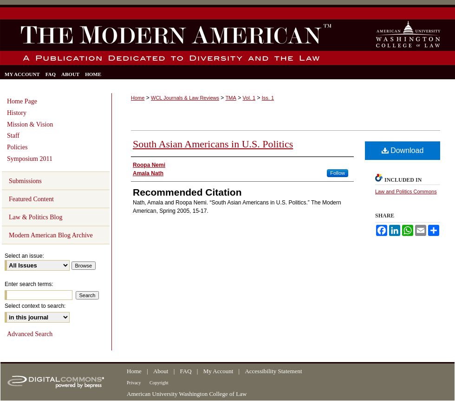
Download (403, 150)
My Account (219, 371)
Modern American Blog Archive (51, 235)
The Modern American (168, 42)
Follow (337, 173)
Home (137, 98)
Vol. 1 (249, 98)
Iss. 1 (268, 98)
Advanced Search (29, 334)
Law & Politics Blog (36, 217)
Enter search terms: (29, 284)
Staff (13, 135)
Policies (17, 147)
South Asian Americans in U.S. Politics (213, 144)
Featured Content (31, 199)
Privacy (134, 382)
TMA (231, 98)
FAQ (186, 371)
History (16, 112)
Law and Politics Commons (406, 191)
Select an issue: (24, 256)
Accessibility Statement (273, 371)
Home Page (22, 101)
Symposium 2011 (29, 158)
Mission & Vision (30, 124)
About (161, 371)
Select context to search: (35, 306)
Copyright (159, 382)
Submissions (25, 181)
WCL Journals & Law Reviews (185, 98)
